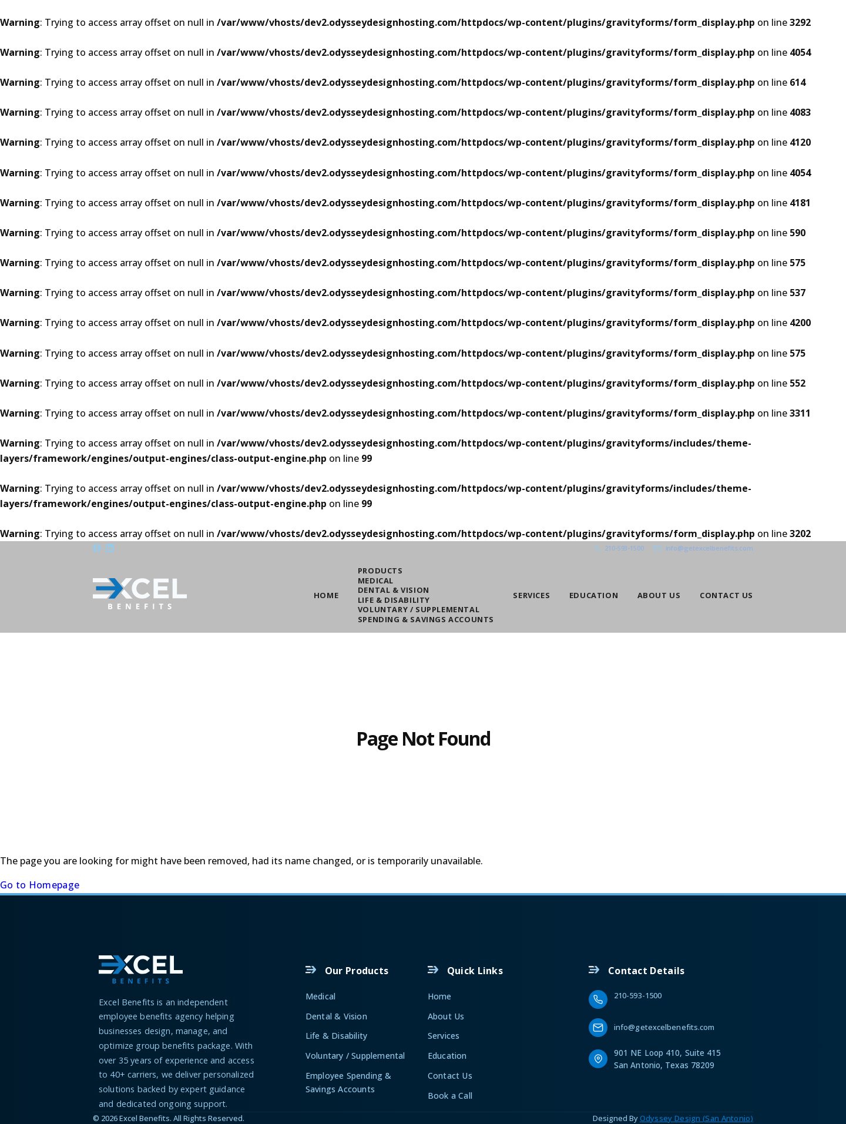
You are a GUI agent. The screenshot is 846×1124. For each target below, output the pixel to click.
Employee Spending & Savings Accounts (349, 1082)
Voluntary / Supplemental (418, 609)
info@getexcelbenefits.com (664, 1027)
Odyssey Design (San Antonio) (696, 1118)
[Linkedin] (110, 548)
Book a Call (450, 1095)
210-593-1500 (638, 995)
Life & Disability (394, 600)
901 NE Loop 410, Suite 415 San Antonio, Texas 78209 (669, 1059)
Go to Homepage (39, 884)
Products (380, 570)
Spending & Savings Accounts (426, 619)
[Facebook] (97, 548)
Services (531, 594)
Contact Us (726, 594)
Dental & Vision (393, 590)
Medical (376, 580)
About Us (659, 594)
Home (326, 594)
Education (593, 594)
